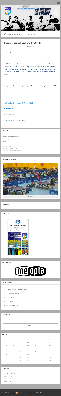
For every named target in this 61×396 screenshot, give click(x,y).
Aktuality (12, 34)
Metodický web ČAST (12, 305)
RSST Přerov (9, 301)
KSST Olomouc (10, 297)
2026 (28, 343)
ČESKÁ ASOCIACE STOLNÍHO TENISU (16, 289)
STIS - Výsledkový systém (13, 293)
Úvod (5, 34)
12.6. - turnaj (30, 196)
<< (6, 340)
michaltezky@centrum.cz (17, 120)
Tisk (22, 393)
